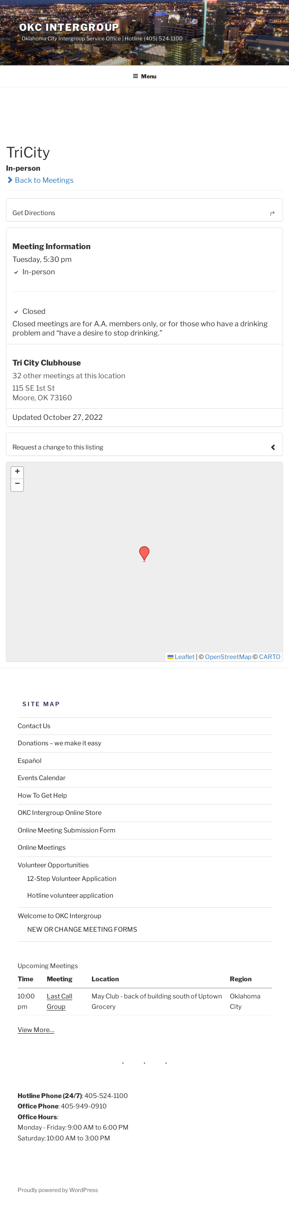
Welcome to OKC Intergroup (60, 916)
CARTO (270, 657)
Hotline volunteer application (70, 895)
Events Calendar (42, 778)
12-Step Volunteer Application (71, 879)
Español (30, 761)
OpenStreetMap (228, 657)
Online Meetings (42, 847)
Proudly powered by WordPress (58, 1189)
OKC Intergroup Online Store (60, 813)
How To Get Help (42, 795)
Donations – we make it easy (59, 743)
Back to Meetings (40, 180)
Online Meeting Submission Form (67, 830)
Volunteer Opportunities (53, 865)
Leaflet (181, 657)
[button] (141, 548)
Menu (144, 76)
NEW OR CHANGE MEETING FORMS (82, 929)
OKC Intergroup (69, 27)
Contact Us (34, 726)
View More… (36, 1030)
